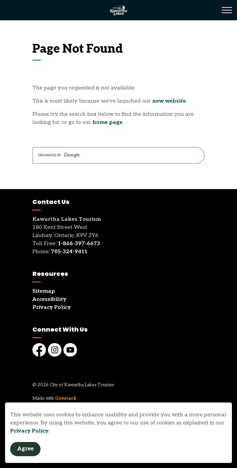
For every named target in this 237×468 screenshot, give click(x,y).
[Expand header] (227, 10)
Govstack (65, 398)
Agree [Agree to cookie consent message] (25, 449)
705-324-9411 (69, 252)
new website (169, 101)
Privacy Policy (29, 431)
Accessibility (49, 299)
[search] (118, 155)
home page (108, 122)
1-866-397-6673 (79, 243)
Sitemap (43, 291)
